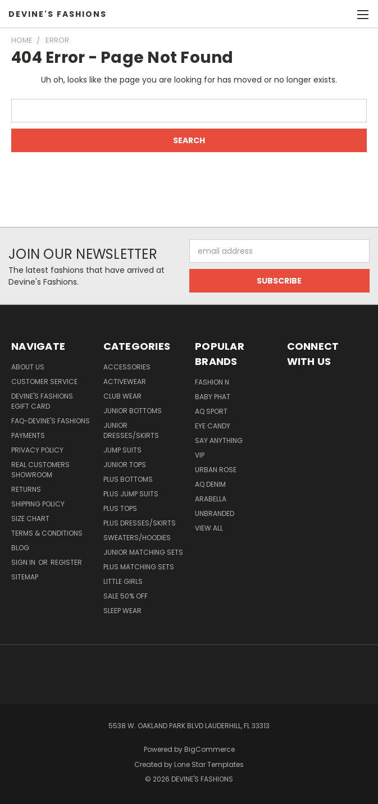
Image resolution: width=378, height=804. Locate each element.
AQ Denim (210, 484)
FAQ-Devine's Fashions (50, 421)
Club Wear (122, 396)
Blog (20, 547)
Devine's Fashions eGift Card (42, 401)
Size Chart (30, 518)
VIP (199, 455)
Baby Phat (212, 396)
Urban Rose (215, 469)
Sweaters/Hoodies (137, 537)
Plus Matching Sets (138, 567)
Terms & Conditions (47, 533)
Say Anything (219, 440)
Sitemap (24, 577)
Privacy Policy (37, 450)
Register (66, 562)
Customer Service (44, 381)
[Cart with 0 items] (342, 14)
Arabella (210, 499)
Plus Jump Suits (130, 494)
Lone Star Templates (209, 764)
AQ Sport (211, 411)
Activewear (124, 381)
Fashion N (212, 382)
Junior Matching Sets (143, 552)
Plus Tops (120, 508)
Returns (26, 489)
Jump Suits (122, 450)
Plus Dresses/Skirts (139, 523)
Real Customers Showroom (40, 469)
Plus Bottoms (128, 479)
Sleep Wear (122, 610)
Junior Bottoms (132, 410)
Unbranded (214, 513)
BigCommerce (209, 749)
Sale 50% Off (125, 596)
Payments (28, 435)
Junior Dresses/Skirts (131, 430)
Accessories (127, 367)
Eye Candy (212, 426)
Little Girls (123, 581)
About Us (27, 367)
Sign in (24, 562)
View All (209, 528)
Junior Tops (124, 464)
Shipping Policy (38, 504)
